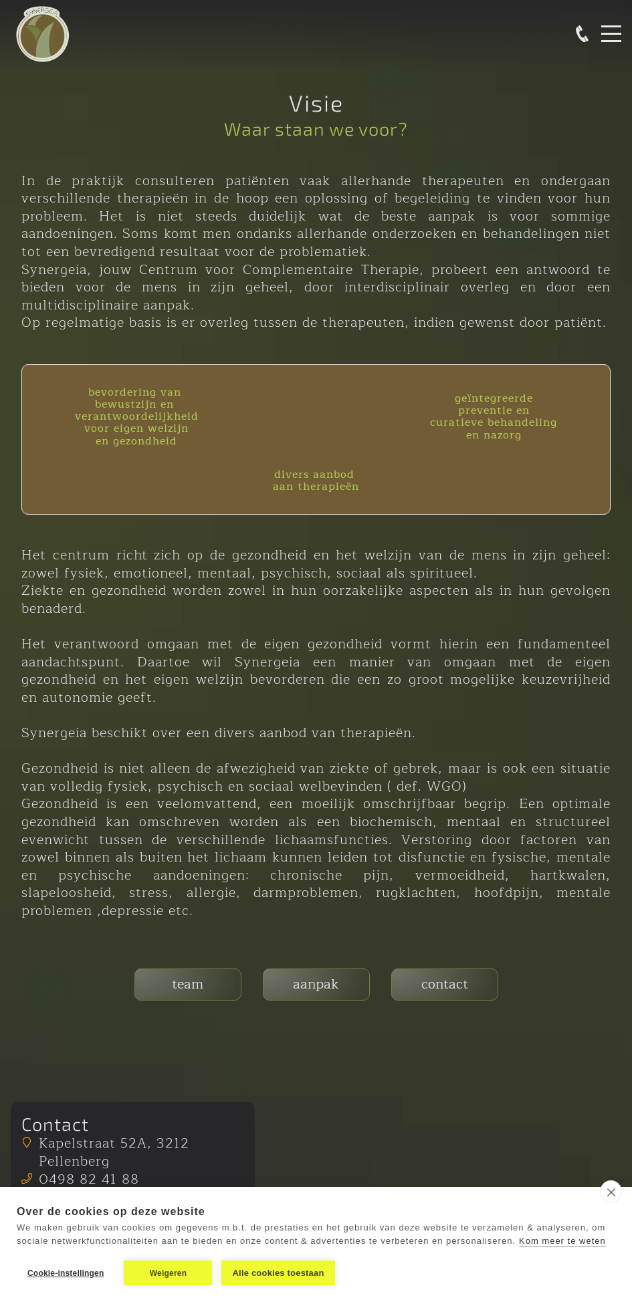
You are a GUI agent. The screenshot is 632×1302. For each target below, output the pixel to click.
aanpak (316, 984)
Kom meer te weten (562, 1241)
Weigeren (168, 1273)
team (187, 984)
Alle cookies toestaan (278, 1273)
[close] (611, 1191)
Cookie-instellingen (65, 1273)
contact (444, 984)
